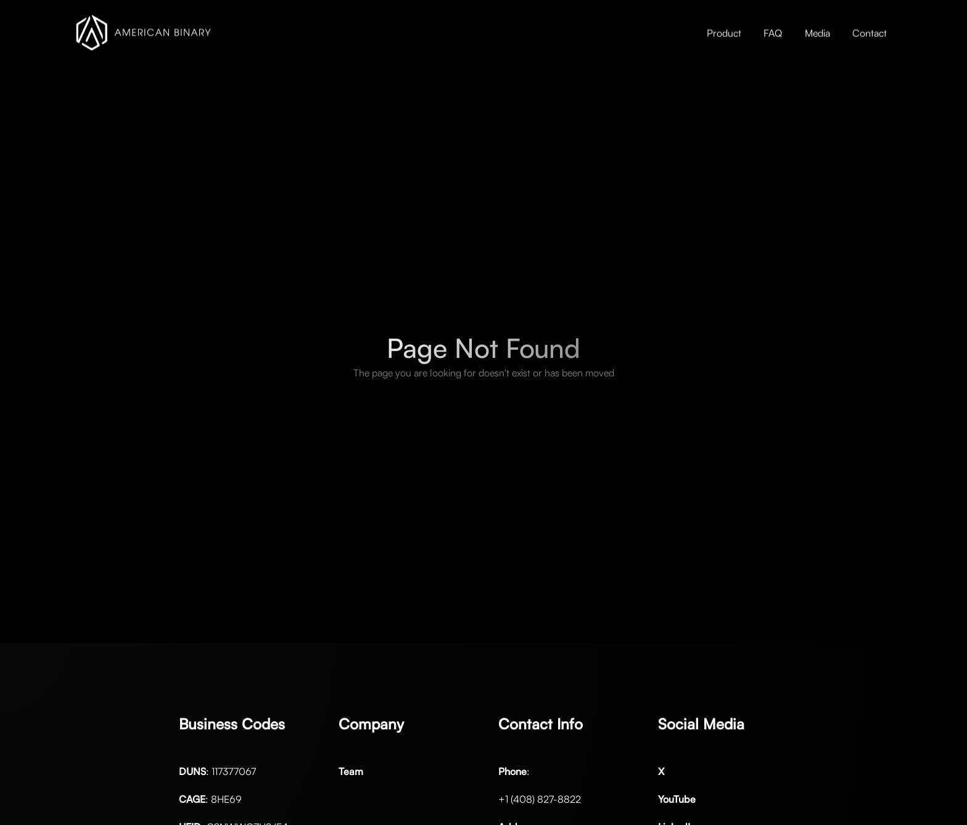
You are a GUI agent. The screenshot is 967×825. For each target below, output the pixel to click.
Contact (869, 33)
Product (724, 33)
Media (817, 33)
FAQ (772, 33)
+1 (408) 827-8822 (539, 799)
